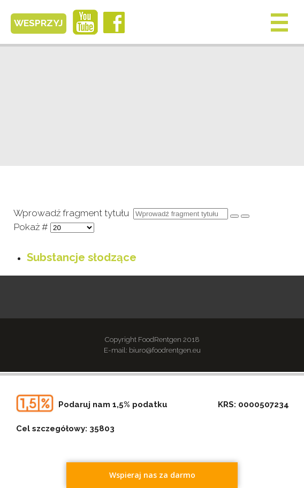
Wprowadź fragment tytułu (73, 213)
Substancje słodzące (81, 257)
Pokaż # (31, 227)
